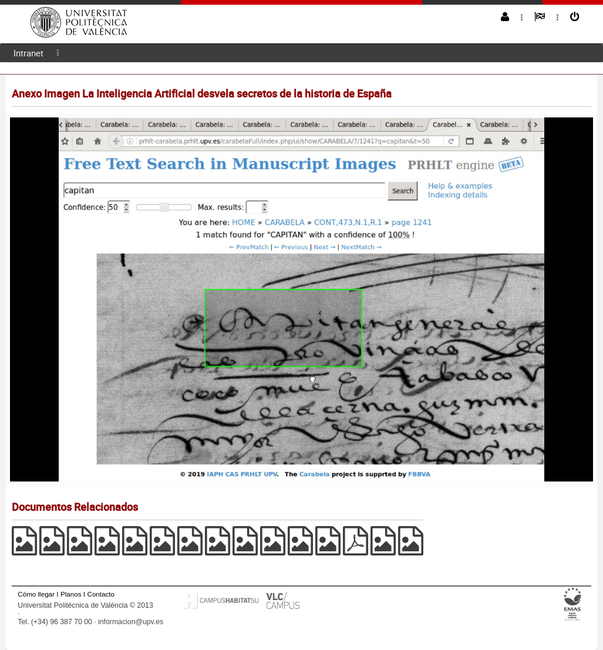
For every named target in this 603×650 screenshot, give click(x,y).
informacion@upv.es (130, 622)
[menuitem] (28, 53)
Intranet (28, 53)
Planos (71, 594)
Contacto (100, 594)
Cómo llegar (36, 594)
